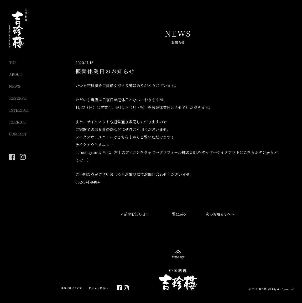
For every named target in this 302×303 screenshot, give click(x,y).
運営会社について (71, 288)
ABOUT (15, 74)
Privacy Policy (98, 288)
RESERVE (17, 98)
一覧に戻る (177, 213)
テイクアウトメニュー (94, 144)
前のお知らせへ (136, 213)
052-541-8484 (87, 182)
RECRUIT (17, 122)
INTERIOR (18, 110)
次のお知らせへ (218, 213)
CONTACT (17, 134)
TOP (12, 62)
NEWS (14, 86)
